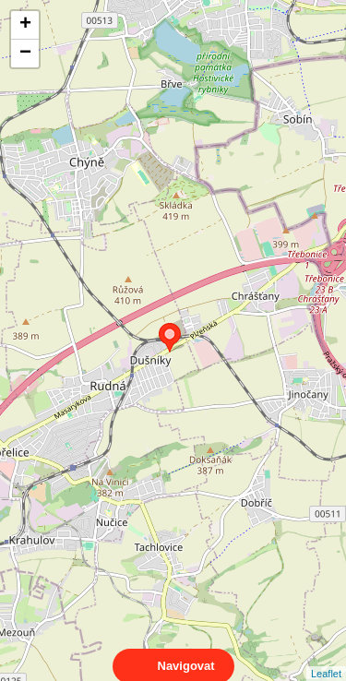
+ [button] (25, 25)
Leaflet (326, 657)
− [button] (25, 53)
